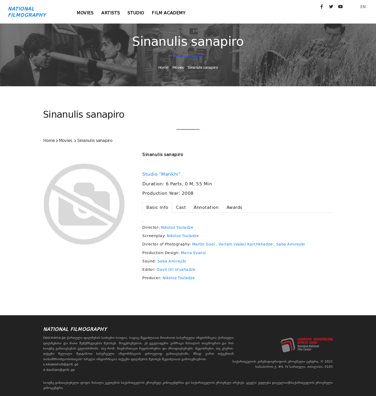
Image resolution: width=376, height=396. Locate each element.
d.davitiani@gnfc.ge (59, 370)
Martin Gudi (203, 244)
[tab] (157, 207)
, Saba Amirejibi (289, 244)
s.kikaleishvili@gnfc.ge (60, 364)
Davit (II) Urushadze (176, 269)
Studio (136, 12)
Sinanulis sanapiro (203, 67)
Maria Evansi (193, 253)
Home (163, 67)
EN (363, 7)
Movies (85, 12)
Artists (111, 12)
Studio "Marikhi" (162, 174)
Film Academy (169, 12)
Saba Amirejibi (171, 261)
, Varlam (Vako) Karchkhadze (244, 244)
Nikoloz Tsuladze (177, 227)
